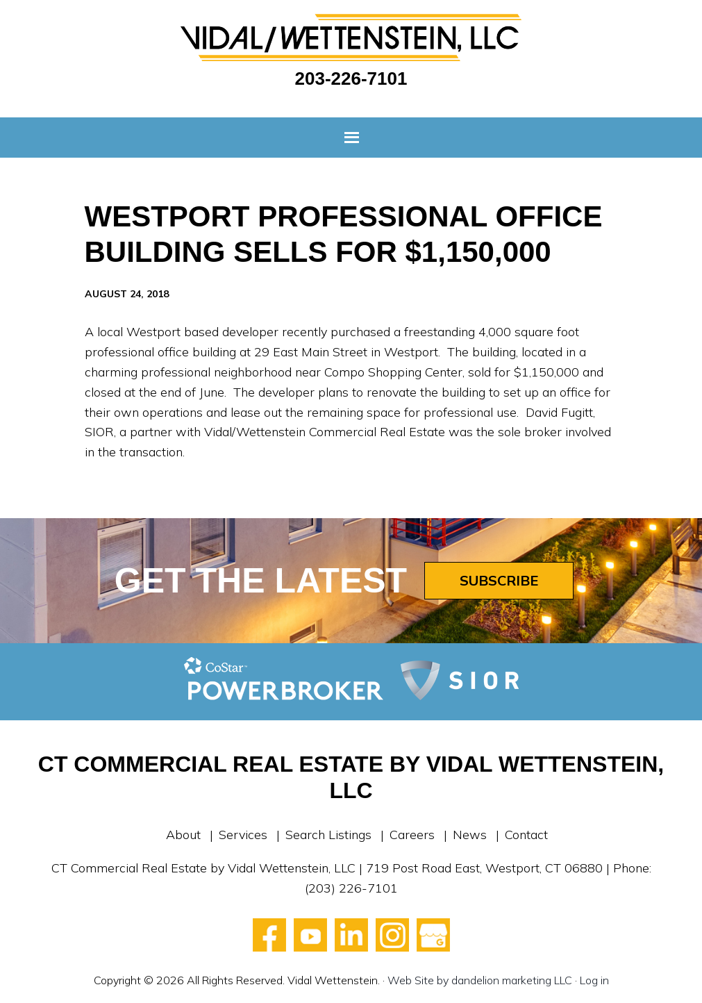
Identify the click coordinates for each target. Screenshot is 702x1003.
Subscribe (499, 580)
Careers (412, 835)
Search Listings (328, 835)
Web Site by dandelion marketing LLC (479, 980)
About (183, 835)
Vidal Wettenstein (351, 37)
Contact (526, 835)
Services (243, 835)
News (470, 835)
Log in (594, 980)
